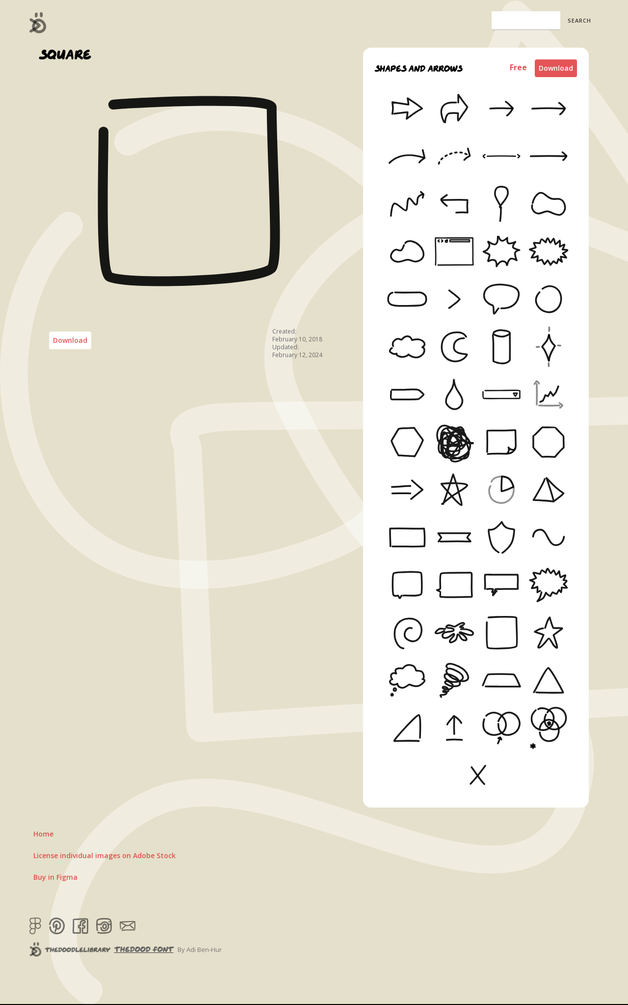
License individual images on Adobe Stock (104, 855)
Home (43, 833)
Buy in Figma (55, 877)
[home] (38, 22)
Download (70, 340)
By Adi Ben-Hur (200, 949)
